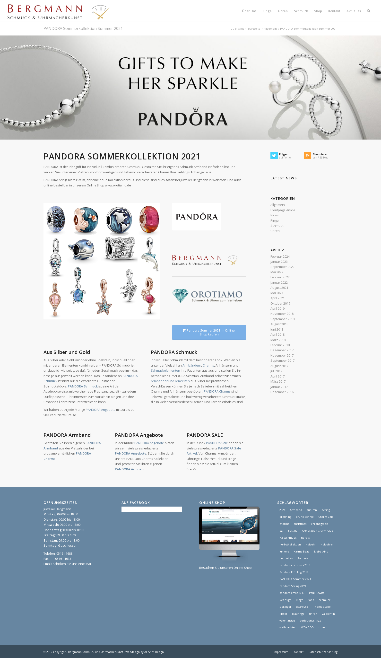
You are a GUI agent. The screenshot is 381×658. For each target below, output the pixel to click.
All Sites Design (154, 652)
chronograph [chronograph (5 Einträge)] (319, 524)
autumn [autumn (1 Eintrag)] (312, 510)
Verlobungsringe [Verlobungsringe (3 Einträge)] (310, 620)
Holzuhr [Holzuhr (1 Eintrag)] (310, 544)
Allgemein (277, 204)
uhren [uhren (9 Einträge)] (313, 613)
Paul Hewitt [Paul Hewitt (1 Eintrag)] (316, 593)
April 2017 (277, 376)
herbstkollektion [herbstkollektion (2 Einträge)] (290, 544)
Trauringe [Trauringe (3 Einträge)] (298, 613)
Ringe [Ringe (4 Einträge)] (299, 600)
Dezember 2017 (282, 350)
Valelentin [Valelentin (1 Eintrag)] (328, 613)
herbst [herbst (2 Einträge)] (305, 537)
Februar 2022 (280, 277)
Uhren (275, 230)
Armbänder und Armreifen (170, 381)
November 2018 (282, 313)
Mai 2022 (276, 272)
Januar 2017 (279, 387)
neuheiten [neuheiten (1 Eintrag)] (286, 558)
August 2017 (279, 366)
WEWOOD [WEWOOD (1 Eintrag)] (307, 627)
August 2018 (279, 324)
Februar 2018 (280, 345)
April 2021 (277, 298)
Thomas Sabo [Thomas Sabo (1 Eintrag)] (322, 606)
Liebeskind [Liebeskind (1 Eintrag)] (321, 551)
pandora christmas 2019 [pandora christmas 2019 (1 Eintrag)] (294, 565)
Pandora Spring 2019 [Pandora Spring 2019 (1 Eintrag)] (292, 586)
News (274, 215)
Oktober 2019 (280, 303)
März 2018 (278, 340)
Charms (208, 365)
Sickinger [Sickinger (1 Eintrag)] (285, 606)
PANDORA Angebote (100, 409)
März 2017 (278, 381)
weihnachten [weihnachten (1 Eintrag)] (287, 627)
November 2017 (282, 355)
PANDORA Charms (217, 391)
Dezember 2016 (282, 392)
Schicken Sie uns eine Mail (72, 563)
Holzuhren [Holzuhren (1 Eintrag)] (327, 544)
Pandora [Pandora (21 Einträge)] (303, 558)
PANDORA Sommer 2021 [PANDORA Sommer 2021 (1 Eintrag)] (295, 579)
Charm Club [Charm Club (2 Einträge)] (326, 516)
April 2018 (277, 334)
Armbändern (191, 365)
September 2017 (282, 360)
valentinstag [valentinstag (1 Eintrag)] (287, 620)
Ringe (274, 220)
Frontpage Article (282, 210)
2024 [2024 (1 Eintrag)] (282, 510)
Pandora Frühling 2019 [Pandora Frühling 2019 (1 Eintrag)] (293, 572)
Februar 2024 (280, 256)
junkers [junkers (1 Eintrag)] (284, 551)
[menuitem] (249, 11)
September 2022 (282, 266)
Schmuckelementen (165, 370)
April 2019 (277, 308)
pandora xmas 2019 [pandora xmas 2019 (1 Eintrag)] (291, 593)
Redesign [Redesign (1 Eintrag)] (285, 600)
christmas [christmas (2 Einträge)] (300, 524)
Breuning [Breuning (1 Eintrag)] (285, 516)
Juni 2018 (276, 329)
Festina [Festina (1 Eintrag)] (292, 530)
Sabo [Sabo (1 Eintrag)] (311, 600)
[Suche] (368, 11)
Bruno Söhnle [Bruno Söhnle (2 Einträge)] (305, 516)
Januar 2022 (279, 282)
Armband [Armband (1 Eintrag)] (296, 510)
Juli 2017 (276, 371)
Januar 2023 (279, 261)
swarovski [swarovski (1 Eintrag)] (302, 606)
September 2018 (282, 319)
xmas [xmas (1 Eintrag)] (321, 627)
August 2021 (279, 287)
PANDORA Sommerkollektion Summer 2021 (83, 28)
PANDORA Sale (217, 443)
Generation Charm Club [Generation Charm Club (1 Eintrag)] (317, 530)
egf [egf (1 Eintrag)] (281, 530)
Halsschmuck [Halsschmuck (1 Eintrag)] (287, 537)
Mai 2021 (276, 293)
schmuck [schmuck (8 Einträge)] (324, 600)
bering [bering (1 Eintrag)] (325, 510)
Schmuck (277, 225)
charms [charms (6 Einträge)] (284, 524)
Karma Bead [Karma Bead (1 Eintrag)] (302, 551)
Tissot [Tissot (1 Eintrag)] (283, 613)
